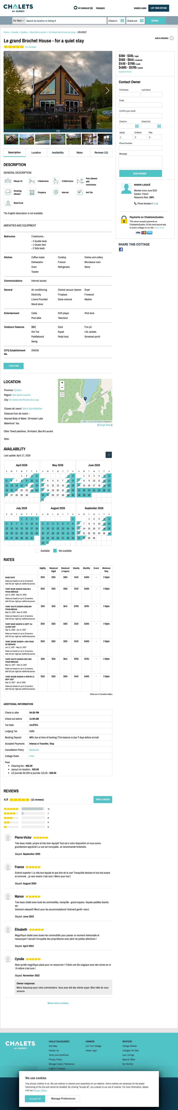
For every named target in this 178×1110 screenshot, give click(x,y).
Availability (58, 152)
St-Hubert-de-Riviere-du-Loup (24, 399)
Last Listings (128, 1055)
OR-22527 (82, 32)
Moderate (34, 750)
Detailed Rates (125, 71)
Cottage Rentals (129, 1046)
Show (154, 203)
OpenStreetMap (96, 422)
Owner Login (91, 1050)
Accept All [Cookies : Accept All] (35, 1098)
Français (61, 1068)
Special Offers (128, 1059)
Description (14, 152)
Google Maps (105, 425)
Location (36, 152)
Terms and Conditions (59, 1055)
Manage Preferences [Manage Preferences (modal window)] (63, 1098)
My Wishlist (127, 1064)
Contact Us (54, 1050)
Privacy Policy (55, 1059)
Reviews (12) (101, 152)
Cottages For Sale (130, 1050)
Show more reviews (58, 1003)
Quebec (18, 390)
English (52, 1068)
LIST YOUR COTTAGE (159, 8)
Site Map (53, 1046)
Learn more (159, 227)
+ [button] (62, 383)
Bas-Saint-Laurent (21, 395)
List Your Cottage (93, 1046)
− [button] (62, 387)
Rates (80, 152)
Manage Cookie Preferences (61, 1064)
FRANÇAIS (100, 8)
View (31, 756)
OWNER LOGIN (140, 8)
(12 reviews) (30, 47)
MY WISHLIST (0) (85, 8)
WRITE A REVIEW (103, 800)
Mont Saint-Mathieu (32, 408)
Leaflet (84, 422)
